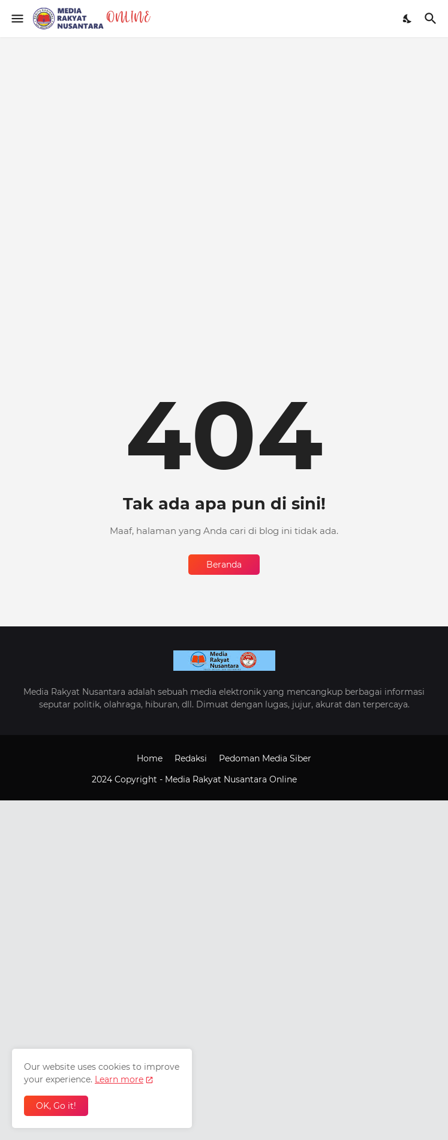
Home (150, 758)
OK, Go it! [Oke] (56, 1105)
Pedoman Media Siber (265, 758)
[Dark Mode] (407, 18)
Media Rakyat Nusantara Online (232, 779)
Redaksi (191, 758)
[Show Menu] (16, 18)
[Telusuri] (432, 18)
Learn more (119, 1079)
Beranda (224, 564)
